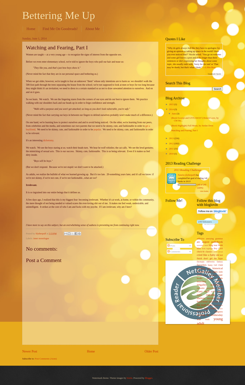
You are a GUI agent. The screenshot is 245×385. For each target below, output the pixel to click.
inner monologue (41, 238)
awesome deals (202, 245)
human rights (211, 272)
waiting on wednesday (210, 314)
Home (31, 29)
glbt (209, 268)
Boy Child (218, 248)
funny (210, 265)
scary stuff (203, 291)
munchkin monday (210, 281)
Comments (173, 251)
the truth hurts (205, 304)
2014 (171, 109)
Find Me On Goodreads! (60, 29)
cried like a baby (206, 254)
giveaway (201, 268)
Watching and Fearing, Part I (184, 130)
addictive (200, 239)
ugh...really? (211, 308)
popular (97, 129)
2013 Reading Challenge (187, 169)
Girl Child (218, 265)
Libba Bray (210, 67)
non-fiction (216, 284)
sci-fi (213, 291)
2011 (171, 148)
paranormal (211, 288)
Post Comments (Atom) (46, 358)
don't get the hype (213, 258)
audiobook (217, 241)
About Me (92, 29)
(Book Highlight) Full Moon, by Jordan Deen (192, 125)
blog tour (213, 245)
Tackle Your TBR (215, 302)
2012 (171, 143)
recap (220, 288)
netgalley (202, 284)
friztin (129, 378)
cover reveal (218, 252)
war (199, 319)
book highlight (207, 249)
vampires (218, 311)
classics (208, 251)
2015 (171, 104)
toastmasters (218, 305)
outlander (201, 288)
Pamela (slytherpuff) (187, 175)
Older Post (151, 351)
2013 (171, 138)
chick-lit (201, 251)
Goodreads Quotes (214, 74)
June (174, 113)
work (207, 319)
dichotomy (48, 140)
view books (204, 191)
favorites (201, 264)
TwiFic (200, 308)
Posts (171, 246)
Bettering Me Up (58, 15)
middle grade (215, 278)
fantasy (220, 262)
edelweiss (210, 262)
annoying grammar (214, 239)
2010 (171, 153)
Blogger (148, 378)
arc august (203, 241)
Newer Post (29, 351)
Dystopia (200, 262)
